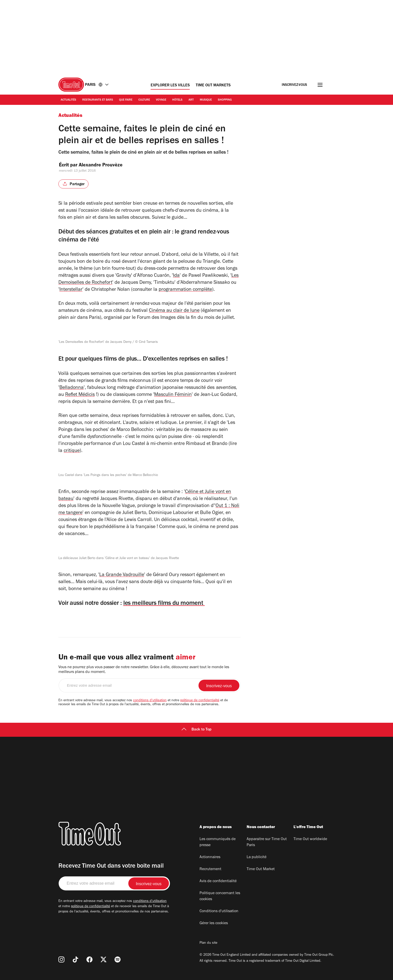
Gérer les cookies (214, 923)
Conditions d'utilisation (219, 911)
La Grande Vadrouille (121, 575)
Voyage (161, 100)
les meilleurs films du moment (164, 604)
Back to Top (196, 729)
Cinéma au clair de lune (174, 311)
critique (72, 451)
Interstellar (70, 290)
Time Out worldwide (310, 839)
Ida (176, 276)
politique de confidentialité (199, 700)
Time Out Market (261, 869)
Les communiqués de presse (218, 842)
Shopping (225, 100)
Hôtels (177, 100)
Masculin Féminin (173, 395)
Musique (206, 100)
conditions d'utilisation (150, 700)
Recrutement (210, 869)
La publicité (256, 857)
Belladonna (71, 388)
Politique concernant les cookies (220, 896)
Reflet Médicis (80, 395)
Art (191, 100)
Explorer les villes (170, 86)
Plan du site (208, 943)
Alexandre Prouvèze (105, 165)
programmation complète (185, 290)
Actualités (68, 100)
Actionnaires (210, 857)
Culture (144, 100)
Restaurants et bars (97, 100)
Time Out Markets (213, 86)
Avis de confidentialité (218, 881)
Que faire (125, 100)
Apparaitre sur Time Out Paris (267, 842)
